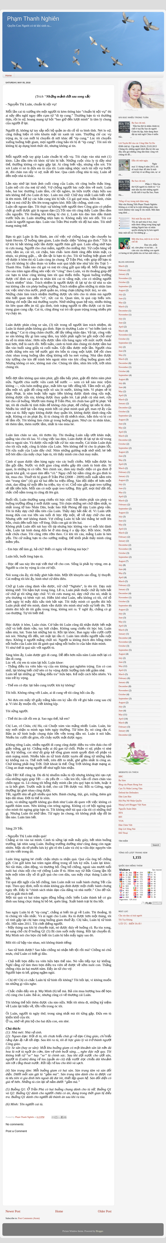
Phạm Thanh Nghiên (33, 18)
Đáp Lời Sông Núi (127, 829)
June (121, 298)
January (122, 274)
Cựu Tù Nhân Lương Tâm (130, 788)
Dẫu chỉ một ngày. (140, 160)
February (123, 270)
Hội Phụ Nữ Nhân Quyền (130, 800)
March (122, 266)
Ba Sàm (122, 780)
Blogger (99, 1231)
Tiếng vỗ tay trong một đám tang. (134, 201)
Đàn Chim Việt (125, 825)
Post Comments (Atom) (29, 1218)
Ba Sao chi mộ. (139, 123)
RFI (120, 817)
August (122, 290)
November (123, 278)
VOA (121, 821)
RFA (121, 812)
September (123, 286)
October (122, 282)
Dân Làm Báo (125, 796)
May (121, 302)
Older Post (104, 1211)
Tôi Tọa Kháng (125, 919)
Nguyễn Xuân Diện (127, 809)
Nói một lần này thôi (141, 218)
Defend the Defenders (128, 792)
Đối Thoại (123, 833)
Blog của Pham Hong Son (130, 784)
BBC (121, 776)
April (121, 326)
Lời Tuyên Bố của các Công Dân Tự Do (137, 143)
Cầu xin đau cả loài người (130, 915)
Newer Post (13, 1211)
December (123, 310)
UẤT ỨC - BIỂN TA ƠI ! (130, 923)
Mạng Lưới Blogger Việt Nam (132, 804)
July (120, 294)
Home (8, 75)
